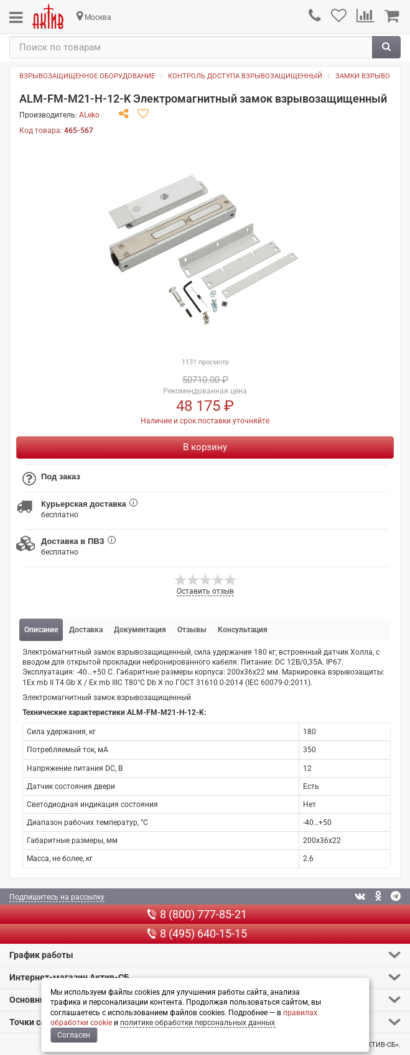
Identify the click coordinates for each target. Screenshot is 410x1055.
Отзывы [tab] (192, 629)
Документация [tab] (140, 629)
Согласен (73, 1035)
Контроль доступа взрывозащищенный (245, 76)
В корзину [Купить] (205, 447)
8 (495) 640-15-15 (197, 933)
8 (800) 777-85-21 (197, 914)
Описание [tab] (41, 629)
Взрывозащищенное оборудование (87, 76)
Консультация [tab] (243, 629)
